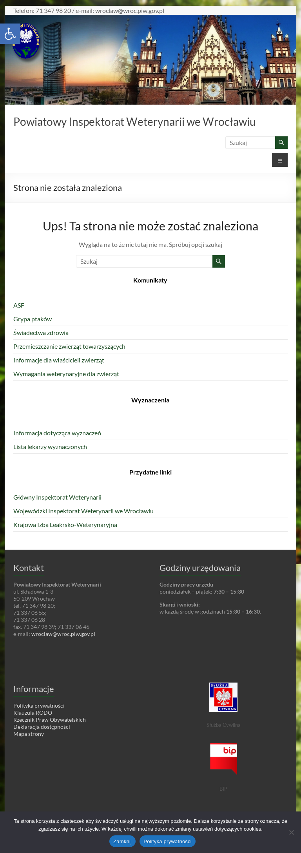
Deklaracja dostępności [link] (41, 726)
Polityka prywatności (167, 841)
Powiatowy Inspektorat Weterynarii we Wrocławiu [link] (134, 121)
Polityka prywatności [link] (39, 705)
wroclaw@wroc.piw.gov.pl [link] (63, 633)
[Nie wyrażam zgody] (291, 832)
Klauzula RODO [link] (32, 712)
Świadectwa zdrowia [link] (41, 332)
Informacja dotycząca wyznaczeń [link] (57, 432)
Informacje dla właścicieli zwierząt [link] (58, 360)
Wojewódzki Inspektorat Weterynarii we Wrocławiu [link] (83, 510)
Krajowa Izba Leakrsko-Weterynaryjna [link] (65, 524)
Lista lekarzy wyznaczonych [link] (50, 446)
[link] (10, 34)
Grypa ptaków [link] (32, 318)
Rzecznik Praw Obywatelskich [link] (49, 719)
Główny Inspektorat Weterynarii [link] (57, 497)
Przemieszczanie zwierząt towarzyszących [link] (69, 346)
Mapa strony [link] (28, 733)
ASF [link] (18, 305)
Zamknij (122, 841)
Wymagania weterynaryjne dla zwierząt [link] (66, 373)
